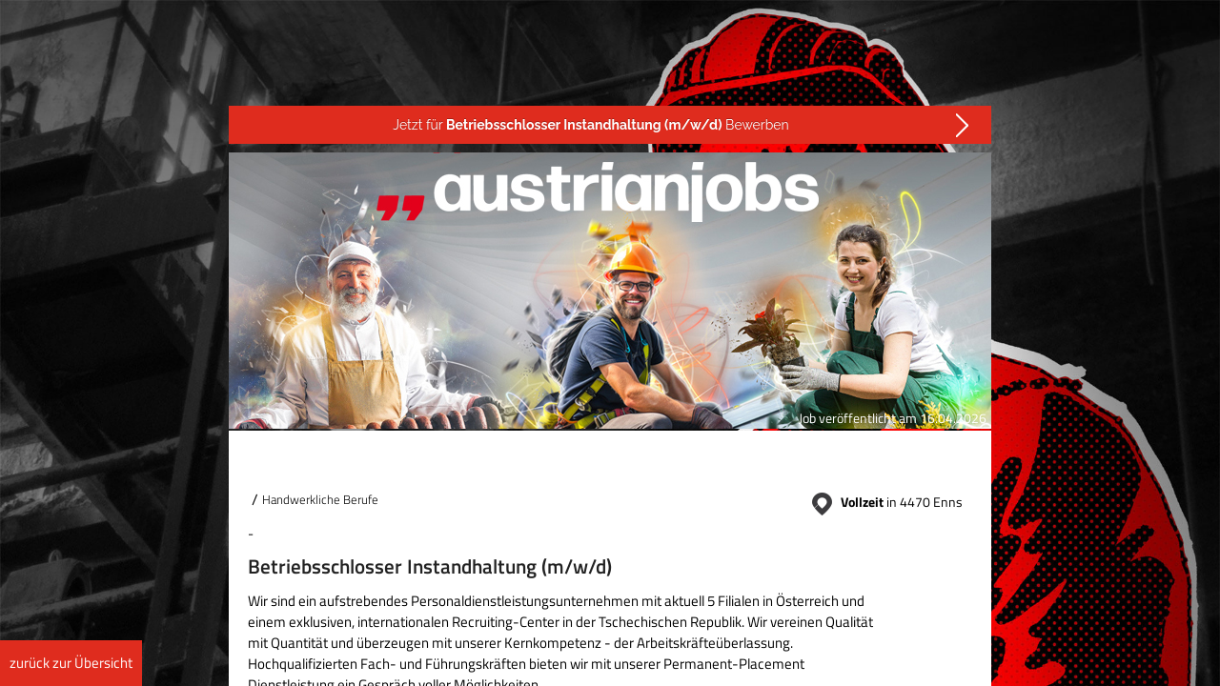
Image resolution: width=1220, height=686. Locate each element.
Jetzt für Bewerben (590, 124)
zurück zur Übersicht (71, 663)
